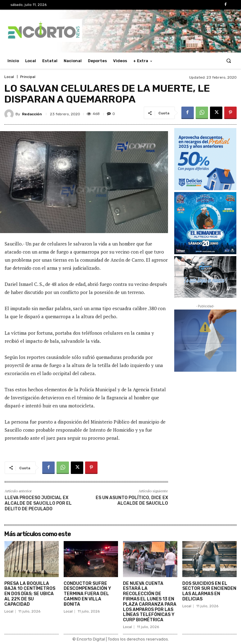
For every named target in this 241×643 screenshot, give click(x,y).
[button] (229, 61)
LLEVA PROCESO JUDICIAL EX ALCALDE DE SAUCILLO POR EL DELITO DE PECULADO (38, 503)
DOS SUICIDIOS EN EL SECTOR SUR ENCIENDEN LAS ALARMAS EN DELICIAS (209, 591)
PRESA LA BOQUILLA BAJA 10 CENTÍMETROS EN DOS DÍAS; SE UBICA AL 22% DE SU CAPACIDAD (29, 594)
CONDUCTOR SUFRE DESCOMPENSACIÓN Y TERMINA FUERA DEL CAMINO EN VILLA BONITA (87, 594)
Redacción (32, 114)
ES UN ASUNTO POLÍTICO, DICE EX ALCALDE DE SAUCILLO (132, 500)
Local (9, 77)
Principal (27, 77)
